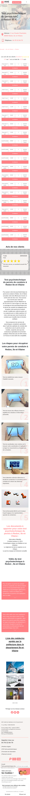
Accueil (3, 764)
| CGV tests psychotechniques (9, 749)
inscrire (12, 299)
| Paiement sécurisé (6, 754)
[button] (2, 262)
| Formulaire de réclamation (8, 751)
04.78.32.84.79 (17, 2)
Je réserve (15, 68)
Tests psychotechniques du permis (10, 766)
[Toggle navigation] (26, 2)
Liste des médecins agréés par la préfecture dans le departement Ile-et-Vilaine (15, 644)
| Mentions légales (6, 746)
